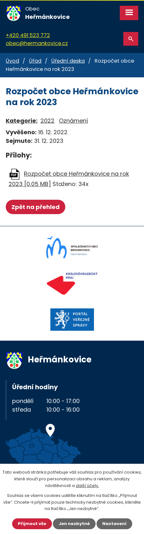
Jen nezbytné (74, 524)
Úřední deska (68, 61)
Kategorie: (22, 121)
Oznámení (73, 121)
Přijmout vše (32, 524)
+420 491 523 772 (28, 35)
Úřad (35, 61)
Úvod (12, 61)
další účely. (87, 486)
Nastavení (114, 524)
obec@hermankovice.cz (37, 43)
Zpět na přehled (35, 207)
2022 (47, 121)
